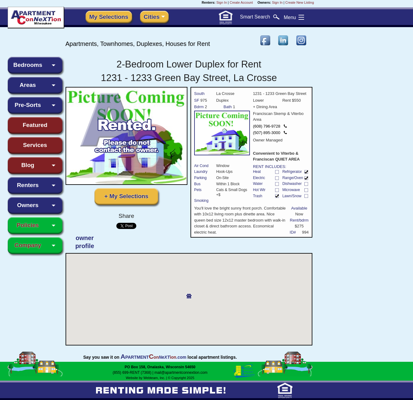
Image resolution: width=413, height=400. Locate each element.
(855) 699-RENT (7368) (132, 372)
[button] (189, 293)
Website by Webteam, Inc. (145, 378)
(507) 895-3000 (270, 132)
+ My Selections (126, 196)
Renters (28, 185)
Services (35, 145)
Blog (27, 165)
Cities (152, 17)
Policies (28, 225)
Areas (28, 85)
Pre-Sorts (27, 105)
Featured (35, 125)
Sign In (221, 2)
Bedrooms (27, 65)
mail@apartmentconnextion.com (180, 372)
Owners (27, 205)
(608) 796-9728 (270, 126)
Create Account (241, 2)
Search (259, 17)
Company (27, 245)
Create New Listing (299, 2)
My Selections (108, 17)
